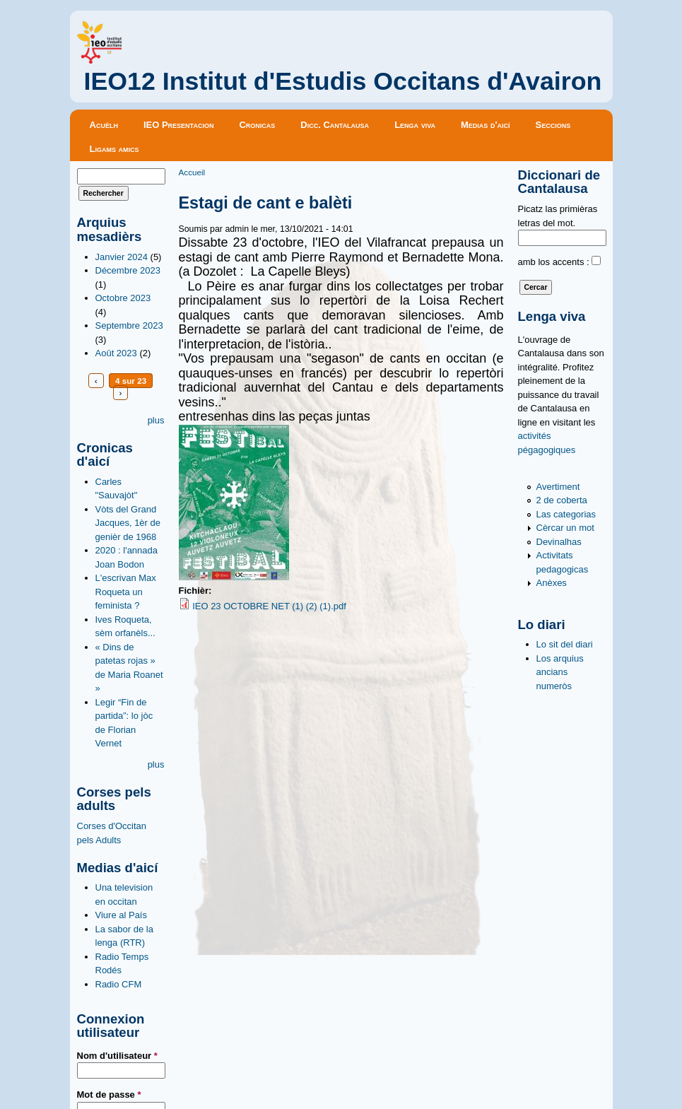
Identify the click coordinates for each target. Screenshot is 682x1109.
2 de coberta (561, 500)
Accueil (192, 172)
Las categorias (566, 514)
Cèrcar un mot (565, 527)
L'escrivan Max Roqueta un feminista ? (125, 592)
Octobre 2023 (123, 298)
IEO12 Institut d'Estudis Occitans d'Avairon (343, 81)
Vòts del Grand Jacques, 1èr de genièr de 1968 (128, 523)
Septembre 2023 (129, 325)
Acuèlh (104, 124)
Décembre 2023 (128, 270)
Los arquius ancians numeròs (560, 672)
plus (156, 420)
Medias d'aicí (485, 124)
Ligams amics (114, 148)
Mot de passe (109, 1094)
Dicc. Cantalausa (334, 124)
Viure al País (121, 915)
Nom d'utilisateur (117, 1055)
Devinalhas (559, 541)
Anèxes (551, 582)
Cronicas (257, 124)
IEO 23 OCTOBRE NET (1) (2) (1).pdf (269, 606)
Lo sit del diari (564, 644)
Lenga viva (414, 124)
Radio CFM (118, 984)
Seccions (553, 124)
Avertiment (558, 486)
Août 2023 (116, 353)
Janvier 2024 (121, 257)
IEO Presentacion (178, 124)
